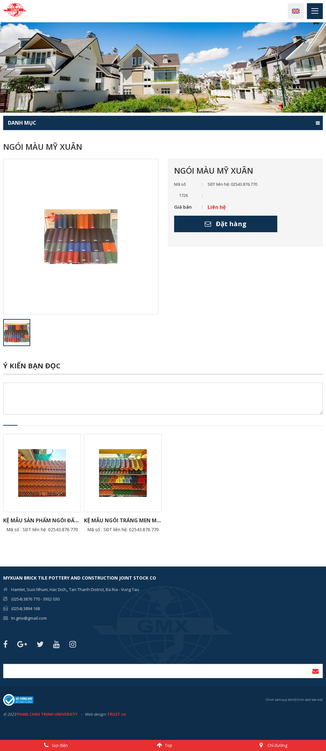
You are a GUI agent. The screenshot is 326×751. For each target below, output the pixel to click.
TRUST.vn (116, 714)
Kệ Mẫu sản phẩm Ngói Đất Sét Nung (42, 520)
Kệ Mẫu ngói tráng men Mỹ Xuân (123, 520)
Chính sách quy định (280, 700)
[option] (163, 67)
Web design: (95, 714)
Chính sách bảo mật (309, 700)
